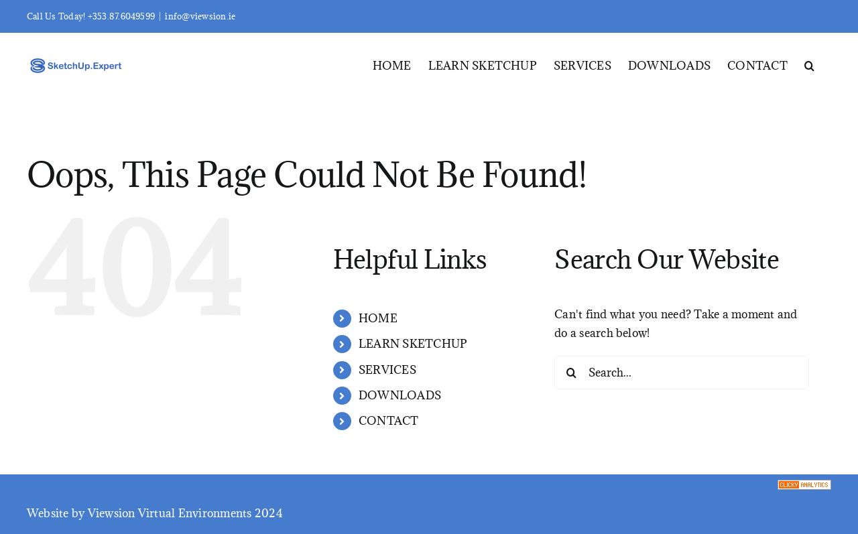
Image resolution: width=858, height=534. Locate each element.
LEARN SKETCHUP (413, 343)
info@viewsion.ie (200, 16)
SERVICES (387, 369)
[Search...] (681, 372)
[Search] (571, 372)
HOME (378, 318)
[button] (809, 64)
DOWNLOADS (400, 395)
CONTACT (389, 420)
